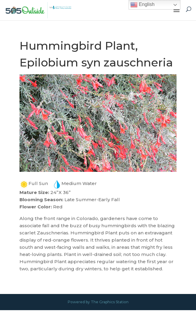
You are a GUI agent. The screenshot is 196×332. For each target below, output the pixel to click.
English (142, 4)
